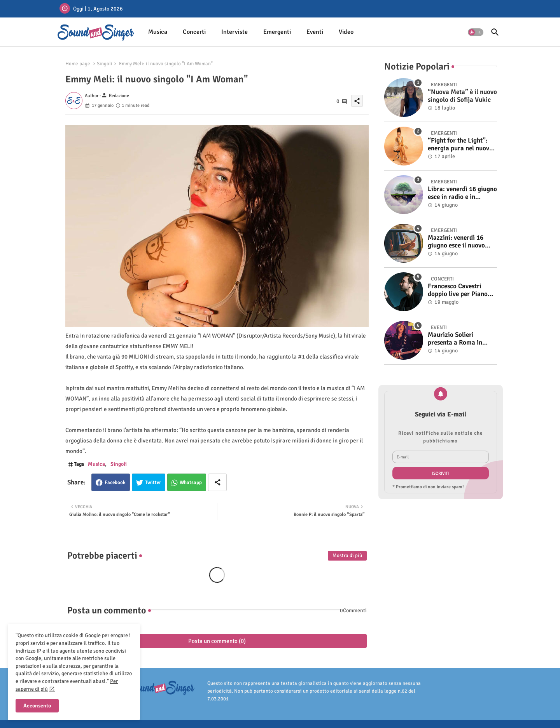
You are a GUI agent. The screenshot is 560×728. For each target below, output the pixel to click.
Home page (77, 64)
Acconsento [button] (37, 705)
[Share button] (217, 482)
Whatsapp (191, 482)
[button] (475, 32)
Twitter (153, 482)
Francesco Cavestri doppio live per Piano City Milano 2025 (458, 290)
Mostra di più (347, 555)
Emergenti (277, 32)
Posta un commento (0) (217, 640)
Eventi (314, 32)
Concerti (194, 32)
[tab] (157, 32)
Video (346, 32)
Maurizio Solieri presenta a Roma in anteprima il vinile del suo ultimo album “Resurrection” (459, 339)
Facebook (115, 482)
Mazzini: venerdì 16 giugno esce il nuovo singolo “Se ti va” (456, 242)
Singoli (104, 64)
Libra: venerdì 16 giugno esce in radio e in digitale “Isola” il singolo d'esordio (462, 193)
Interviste (234, 32)
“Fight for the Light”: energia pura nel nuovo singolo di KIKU (460, 145)
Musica (157, 32)
